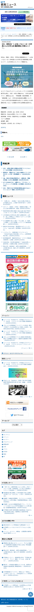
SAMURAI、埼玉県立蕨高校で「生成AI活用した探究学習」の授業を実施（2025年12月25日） (17, 243)
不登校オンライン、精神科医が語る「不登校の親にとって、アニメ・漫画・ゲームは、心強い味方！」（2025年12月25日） (17, 559)
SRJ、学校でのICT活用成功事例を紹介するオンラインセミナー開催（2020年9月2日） (17, 189)
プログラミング (8, 442)
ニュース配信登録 (24, 11)
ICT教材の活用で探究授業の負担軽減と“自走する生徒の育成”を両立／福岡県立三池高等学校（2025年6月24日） (17, 511)
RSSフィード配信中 (17, 402)
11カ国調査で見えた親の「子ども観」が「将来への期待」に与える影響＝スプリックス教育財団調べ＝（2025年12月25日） (17, 222)
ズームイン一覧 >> (26, 348)
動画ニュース (6, 358)
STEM (5, 451)
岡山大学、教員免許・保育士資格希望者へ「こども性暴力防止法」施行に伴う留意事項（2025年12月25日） (17, 248)
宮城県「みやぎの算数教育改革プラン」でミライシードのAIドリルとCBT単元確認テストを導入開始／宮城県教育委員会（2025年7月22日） (17, 506)
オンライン (7, 434)
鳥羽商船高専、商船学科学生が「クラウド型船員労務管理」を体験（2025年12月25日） (17, 238)
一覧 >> (30, 515)
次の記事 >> (23, 157)
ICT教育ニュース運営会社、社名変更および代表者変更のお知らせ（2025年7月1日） (17, 586)
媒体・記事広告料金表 (11, 11)
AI (4, 456)
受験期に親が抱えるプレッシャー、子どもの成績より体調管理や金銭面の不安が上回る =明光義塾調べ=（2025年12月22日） (17, 544)
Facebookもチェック (17, 408)
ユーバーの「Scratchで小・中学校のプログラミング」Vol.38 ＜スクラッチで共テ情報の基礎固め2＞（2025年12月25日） (18, 321)
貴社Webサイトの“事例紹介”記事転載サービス (17, 525)
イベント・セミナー (11, 34)
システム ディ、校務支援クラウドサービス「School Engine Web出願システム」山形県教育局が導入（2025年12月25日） (17, 234)
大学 (5, 446)
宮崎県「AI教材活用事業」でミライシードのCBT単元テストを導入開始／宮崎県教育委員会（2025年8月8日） (18, 500)
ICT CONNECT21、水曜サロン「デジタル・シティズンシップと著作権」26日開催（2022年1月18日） (17, 184)
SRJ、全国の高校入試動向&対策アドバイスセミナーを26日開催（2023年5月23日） (17, 169)
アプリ (5, 449)
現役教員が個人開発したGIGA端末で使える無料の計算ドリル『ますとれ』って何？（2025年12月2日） (18, 494)
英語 (5, 454)
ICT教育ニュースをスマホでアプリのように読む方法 (17, 528)
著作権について (22, 599)
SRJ (2, 136)
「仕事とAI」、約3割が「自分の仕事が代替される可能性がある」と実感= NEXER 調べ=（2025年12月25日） (17, 202)
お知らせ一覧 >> (27, 589)
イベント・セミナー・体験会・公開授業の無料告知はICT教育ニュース (17, 532)
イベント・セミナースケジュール (13, 353)
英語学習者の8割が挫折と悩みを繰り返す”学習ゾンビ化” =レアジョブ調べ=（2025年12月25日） (17, 211)
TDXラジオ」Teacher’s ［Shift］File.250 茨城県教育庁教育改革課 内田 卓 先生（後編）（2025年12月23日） (18, 387)
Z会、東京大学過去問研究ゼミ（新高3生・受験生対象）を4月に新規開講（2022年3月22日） (16, 179)
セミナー (6, 439)
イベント (6, 437)
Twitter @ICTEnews (17, 415)
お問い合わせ (5, 602)
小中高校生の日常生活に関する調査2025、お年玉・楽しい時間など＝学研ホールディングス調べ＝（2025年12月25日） (17, 216)
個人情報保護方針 (12, 599)
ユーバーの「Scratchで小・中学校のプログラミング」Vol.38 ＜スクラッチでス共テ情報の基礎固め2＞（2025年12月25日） (18, 370)
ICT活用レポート (7, 483)
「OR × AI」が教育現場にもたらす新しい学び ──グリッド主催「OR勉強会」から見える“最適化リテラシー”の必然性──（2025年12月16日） (18, 488)
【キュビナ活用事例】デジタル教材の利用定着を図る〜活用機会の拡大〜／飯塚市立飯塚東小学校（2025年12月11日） (17, 338)
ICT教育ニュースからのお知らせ (12, 581)
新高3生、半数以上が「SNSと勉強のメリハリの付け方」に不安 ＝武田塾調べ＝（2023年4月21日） (17, 174)
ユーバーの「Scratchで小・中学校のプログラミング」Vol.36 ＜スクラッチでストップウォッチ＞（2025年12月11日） (18, 344)
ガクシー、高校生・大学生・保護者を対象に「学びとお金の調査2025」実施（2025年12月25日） (17, 207)
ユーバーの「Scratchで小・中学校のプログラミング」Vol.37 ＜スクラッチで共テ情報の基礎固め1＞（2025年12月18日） (18, 332)
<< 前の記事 (10, 157)
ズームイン (5, 315)
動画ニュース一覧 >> (26, 396)
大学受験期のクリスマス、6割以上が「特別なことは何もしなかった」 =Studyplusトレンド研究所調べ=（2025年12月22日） (18, 573)
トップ (2, 34)
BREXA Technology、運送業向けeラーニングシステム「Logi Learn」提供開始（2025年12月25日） (16, 228)
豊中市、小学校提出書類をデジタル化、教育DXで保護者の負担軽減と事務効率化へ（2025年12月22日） (18, 566)
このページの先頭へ (30, 594)
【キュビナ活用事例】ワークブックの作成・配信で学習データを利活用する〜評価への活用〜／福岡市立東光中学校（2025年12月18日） (17, 327)
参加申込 (3, 127)
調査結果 (6, 444)
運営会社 (3, 599)
